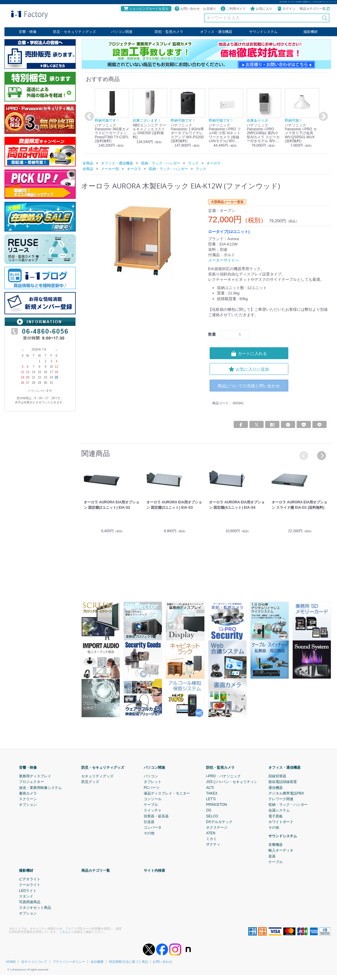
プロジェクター (31, 782)
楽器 (272, 856)
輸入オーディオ (280, 851)
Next (322, 117)
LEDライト (28, 891)
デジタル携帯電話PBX (286, 793)
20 (27, 377)
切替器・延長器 (156, 816)
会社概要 (97, 961)
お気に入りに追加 (249, 369)
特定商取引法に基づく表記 (128, 961)
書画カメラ (28, 793)
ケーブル (151, 805)
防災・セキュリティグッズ (74, 32)
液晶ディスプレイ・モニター (167, 793)
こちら (63, 931)
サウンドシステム (263, 32)
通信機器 (275, 788)
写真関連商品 (29, 902)
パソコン (151, 776)
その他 (149, 833)
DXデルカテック (219, 822)
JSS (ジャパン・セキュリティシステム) (237, 782)
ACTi (210, 788)
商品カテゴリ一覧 (315, 8)
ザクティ (213, 845)
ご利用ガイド (233, 8)
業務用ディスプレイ (35, 776)
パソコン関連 (121, 32)
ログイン (285, 8)
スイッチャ (153, 810)
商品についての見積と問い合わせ (249, 386)
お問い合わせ (162, 961)
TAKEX (211, 793)
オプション (28, 805)
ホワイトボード (280, 822)
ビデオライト (29, 879)
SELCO (212, 816)
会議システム (279, 810)
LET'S (211, 799)
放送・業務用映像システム (40, 788)
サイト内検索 (154, 870)
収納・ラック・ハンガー (288, 805)
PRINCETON (216, 805)
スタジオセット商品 (35, 908)
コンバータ (153, 827)
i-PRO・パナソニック (223, 776)
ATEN (210, 833)
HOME (11, 961)
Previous (88, 117)
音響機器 (275, 845)
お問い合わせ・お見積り (195, 8)
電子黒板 (275, 816)
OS (208, 810)
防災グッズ (90, 782)
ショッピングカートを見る (145, 8)
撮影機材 (310, 32)
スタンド (26, 896)
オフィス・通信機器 (216, 32)
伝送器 (149, 822)
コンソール (153, 799)
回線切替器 (277, 776)
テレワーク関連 (280, 799)
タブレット (153, 782)
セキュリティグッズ (97, 776)
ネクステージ (216, 827)
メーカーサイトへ (223, 260)
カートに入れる (249, 353)
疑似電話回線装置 (282, 782)
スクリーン (28, 799)
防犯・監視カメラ (169, 32)
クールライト (29, 885)
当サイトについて (34, 961)
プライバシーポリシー (69, 961)
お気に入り (261, 8)
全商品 (88, 163)
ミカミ (211, 839)
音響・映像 (28, 32)
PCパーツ (151, 788)
